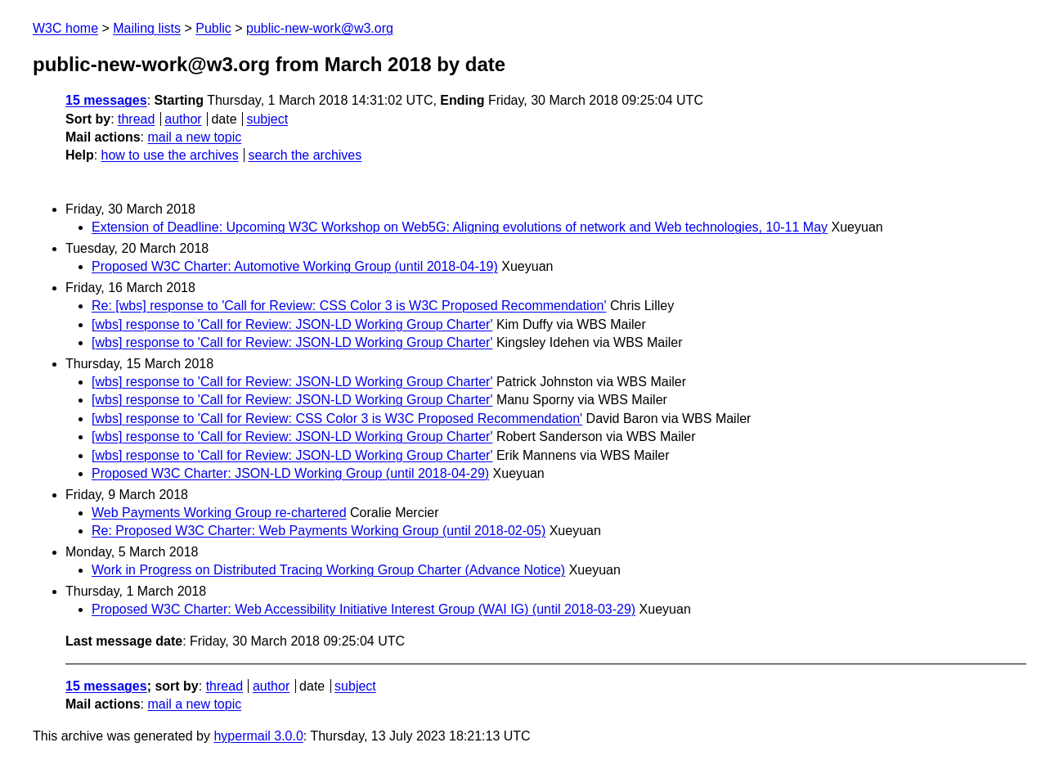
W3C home (65, 28)
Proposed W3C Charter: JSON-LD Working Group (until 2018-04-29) (290, 473)
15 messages (106, 100)
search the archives (305, 155)
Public (213, 28)
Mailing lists (147, 28)
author (182, 119)
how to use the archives (170, 155)
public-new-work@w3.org (319, 28)
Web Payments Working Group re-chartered (219, 513)
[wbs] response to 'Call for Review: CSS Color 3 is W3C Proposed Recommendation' (337, 418)
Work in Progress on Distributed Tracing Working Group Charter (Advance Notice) (328, 570)
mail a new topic (194, 137)
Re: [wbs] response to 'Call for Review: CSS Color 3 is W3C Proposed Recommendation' (349, 306)
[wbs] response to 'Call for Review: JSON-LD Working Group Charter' (292, 324)
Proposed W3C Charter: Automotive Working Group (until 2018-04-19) (295, 266)
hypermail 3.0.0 (258, 736)
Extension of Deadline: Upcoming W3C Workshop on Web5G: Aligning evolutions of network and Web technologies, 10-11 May (460, 227)
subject (267, 119)
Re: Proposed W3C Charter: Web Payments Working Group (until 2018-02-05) (318, 531)
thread (136, 119)
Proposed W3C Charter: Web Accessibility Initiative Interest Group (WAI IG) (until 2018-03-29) (363, 609)
